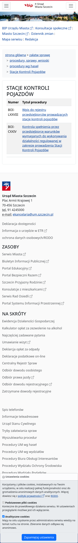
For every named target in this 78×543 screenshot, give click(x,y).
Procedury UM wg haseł (19, 444)
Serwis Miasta (14, 254)
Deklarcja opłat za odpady (21, 349)
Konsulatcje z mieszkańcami (24, 289)
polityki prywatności (31, 496)
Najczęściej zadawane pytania (23, 335)
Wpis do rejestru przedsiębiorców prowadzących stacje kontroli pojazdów (45, 114)
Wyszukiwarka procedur (19, 437)
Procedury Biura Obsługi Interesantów (30, 458)
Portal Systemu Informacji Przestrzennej (33, 303)
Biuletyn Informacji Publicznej (25, 261)
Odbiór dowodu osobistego (22, 370)
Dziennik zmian (42, 33)
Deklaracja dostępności (19, 224)
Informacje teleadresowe (20, 416)
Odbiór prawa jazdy (18, 377)
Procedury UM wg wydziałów (23, 452)
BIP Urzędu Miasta (17, 28)
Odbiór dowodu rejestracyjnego (27, 384)
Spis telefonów (12, 409)
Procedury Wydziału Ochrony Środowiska (32, 465)
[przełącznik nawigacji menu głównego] (6, 6)
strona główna (15, 55)
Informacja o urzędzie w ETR (24, 230)
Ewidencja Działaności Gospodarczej (28, 321)
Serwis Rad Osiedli (17, 296)
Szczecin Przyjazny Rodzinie (24, 282)
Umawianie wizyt (16, 342)
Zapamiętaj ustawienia (39, 537)
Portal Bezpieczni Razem (21, 275)
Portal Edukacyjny (17, 268)
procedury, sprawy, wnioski (29, 60)
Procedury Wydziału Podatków (24, 473)
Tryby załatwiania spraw (19, 430)
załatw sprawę (39, 55)
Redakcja (31, 39)
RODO (54, 496)
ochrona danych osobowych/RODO (27, 238)
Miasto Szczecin (15, 33)
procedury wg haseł (24, 66)
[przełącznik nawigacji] (71, 5)
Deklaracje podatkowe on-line (23, 356)
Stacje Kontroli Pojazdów (27, 72)
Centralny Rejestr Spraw (19, 363)
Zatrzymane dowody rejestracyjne (26, 391)
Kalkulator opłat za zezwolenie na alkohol (32, 328)
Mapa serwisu (12, 39)
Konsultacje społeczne (53, 28)
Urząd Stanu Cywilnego (19, 423)
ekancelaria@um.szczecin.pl (33, 214)
